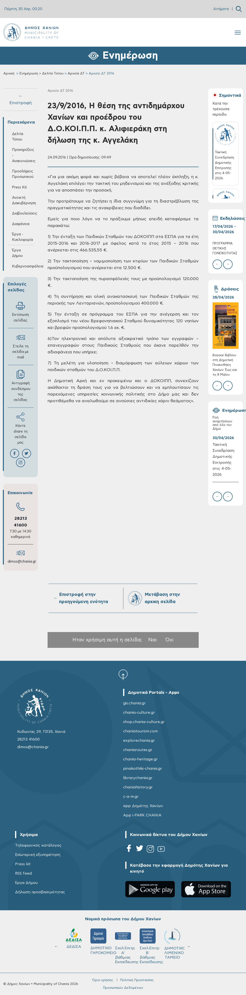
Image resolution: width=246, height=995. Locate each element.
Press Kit (19, 187)
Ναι (152, 639)
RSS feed (23, 873)
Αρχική (8, 73)
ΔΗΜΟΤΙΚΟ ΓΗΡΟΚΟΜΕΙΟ (174, 941)
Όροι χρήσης (102, 980)
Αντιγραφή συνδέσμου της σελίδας (20, 386)
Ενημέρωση (28, 73)
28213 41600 (28, 739)
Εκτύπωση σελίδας (20, 311)
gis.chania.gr (134, 703)
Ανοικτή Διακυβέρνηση (23, 200)
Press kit (23, 864)
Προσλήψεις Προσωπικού (22, 174)
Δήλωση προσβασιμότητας (40, 892)
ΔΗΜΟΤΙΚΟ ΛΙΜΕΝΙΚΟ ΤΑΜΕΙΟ (76, 943)
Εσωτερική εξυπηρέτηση (37, 855)
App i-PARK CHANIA (142, 815)
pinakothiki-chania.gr (142, 768)
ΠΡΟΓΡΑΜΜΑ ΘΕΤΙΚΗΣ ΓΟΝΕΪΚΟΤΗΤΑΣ (225, 248)
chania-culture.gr (139, 712)
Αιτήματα (221, 9)
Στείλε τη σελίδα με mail (20, 346)
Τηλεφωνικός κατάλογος (38, 845)
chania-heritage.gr (140, 759)
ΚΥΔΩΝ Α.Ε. (123, 941)
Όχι (169, 639)
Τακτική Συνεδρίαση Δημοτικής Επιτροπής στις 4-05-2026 (223, 459)
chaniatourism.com (140, 731)
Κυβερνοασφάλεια (23, 266)
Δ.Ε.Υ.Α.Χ (98, 939)
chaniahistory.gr (138, 787)
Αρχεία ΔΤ (76, 73)
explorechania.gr (139, 740)
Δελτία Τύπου (53, 73)
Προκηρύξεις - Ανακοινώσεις (23, 155)
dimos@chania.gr (22, 561)
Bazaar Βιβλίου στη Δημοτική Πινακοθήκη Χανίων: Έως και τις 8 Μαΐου (225, 365)
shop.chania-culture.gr (144, 722)
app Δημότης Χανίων (143, 806)
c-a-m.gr (131, 796)
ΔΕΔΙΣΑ (148, 938)
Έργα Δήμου (17, 253)
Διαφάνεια (20, 224)
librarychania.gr (138, 778)
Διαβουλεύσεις (23, 213)
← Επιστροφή (20, 99)
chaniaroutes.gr (137, 750)
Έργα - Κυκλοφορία (22, 237)
